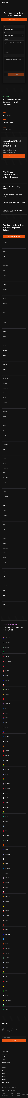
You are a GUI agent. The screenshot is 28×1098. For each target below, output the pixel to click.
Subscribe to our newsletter (8, 1034)
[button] (25, 3)
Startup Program (6, 1062)
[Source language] (14, 29)
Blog (3, 1070)
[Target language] (14, 35)
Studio (3, 1057)
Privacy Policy (12, 1094)
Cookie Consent (18, 1094)
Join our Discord (6, 1082)
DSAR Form (25, 1094)
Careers (4, 1079)
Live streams (5, 1054)
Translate (16, 74)
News (3, 1073)
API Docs (4, 1059)
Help (3, 1076)
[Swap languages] (5, 74)
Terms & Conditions (5, 1094)
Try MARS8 (5, 1051)
